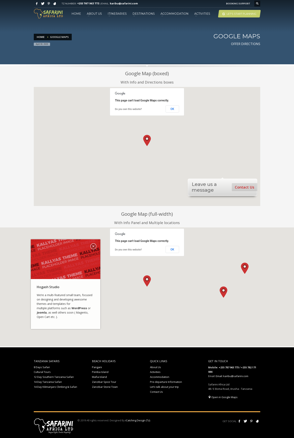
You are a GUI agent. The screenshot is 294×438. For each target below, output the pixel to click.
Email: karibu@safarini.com (232, 376)
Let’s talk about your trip (164, 387)
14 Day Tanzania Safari (48, 382)
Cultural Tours (42, 372)
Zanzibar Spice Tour (104, 382)
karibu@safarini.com (124, 3)
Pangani (97, 367)
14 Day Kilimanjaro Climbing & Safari (55, 387)
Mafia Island (99, 377)
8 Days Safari (42, 367)
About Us (155, 367)
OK (172, 109)
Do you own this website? (128, 109)
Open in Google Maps (223, 397)
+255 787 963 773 (88, 3)
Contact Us (244, 187)
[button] (147, 140)
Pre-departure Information (166, 382)
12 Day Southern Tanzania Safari (54, 377)
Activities (155, 372)
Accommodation (159, 377)
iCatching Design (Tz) (137, 420)
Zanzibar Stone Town (105, 387)
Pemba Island (100, 372)
